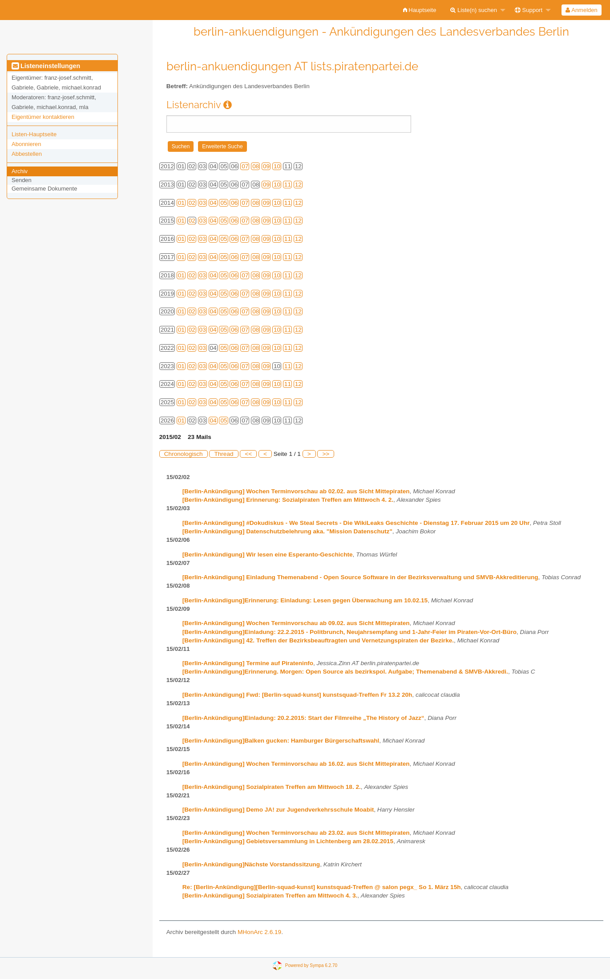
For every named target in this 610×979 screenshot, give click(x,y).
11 (287, 184)
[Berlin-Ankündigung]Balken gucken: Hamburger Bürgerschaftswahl (281, 740)
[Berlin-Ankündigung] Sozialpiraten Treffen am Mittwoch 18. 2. (271, 787)
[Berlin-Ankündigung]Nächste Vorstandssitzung (251, 864)
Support (528, 10)
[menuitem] (420, 10)
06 (234, 202)
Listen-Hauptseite (34, 134)
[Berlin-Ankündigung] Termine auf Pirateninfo (247, 663)
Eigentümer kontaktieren (43, 117)
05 (223, 202)
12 (298, 184)
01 (181, 202)
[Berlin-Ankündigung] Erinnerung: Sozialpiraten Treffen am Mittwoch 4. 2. (287, 499)
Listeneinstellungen (46, 65)
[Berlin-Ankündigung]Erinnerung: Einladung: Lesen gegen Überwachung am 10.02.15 (305, 600)
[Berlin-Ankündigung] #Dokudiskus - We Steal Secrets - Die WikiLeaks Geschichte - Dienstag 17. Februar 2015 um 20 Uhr (356, 523)
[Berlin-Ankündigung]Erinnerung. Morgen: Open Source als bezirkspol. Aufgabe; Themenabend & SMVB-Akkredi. (345, 671)
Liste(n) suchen (473, 10)
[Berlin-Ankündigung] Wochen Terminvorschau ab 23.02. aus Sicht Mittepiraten (296, 832)
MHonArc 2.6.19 (259, 932)
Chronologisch (183, 454)
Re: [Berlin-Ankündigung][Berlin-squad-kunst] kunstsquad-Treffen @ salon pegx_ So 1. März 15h (321, 887)
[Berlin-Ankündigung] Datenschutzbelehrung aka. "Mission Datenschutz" (287, 531)
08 (255, 166)
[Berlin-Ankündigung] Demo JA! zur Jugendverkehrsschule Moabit (278, 809)
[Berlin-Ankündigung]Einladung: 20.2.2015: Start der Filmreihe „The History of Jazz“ (303, 718)
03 (202, 202)
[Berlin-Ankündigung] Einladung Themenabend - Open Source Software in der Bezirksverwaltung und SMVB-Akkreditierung (360, 577)
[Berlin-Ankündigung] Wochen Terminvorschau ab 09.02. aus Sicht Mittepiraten (296, 623)
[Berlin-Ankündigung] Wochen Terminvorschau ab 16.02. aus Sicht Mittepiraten (296, 763)
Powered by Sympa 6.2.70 (311, 965)
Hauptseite (419, 10)
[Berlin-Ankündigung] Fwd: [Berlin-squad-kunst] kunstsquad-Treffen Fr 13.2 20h (297, 694)
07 (245, 166)
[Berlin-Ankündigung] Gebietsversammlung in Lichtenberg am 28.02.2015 (287, 841)
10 (277, 166)
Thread (223, 454)
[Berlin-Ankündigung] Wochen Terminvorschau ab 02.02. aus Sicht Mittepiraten (296, 491)
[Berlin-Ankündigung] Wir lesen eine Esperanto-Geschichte (267, 554)
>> (325, 454)
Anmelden (581, 10)
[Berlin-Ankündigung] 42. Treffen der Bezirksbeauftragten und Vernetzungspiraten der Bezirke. (318, 640)
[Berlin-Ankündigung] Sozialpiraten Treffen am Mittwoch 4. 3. (270, 895)
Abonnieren (26, 144)
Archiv (20, 171)
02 (192, 202)
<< (248, 454)
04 (213, 202)
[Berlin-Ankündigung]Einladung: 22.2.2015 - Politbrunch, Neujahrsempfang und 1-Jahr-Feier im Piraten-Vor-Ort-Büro (349, 632)
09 (266, 166)
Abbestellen (27, 153)
